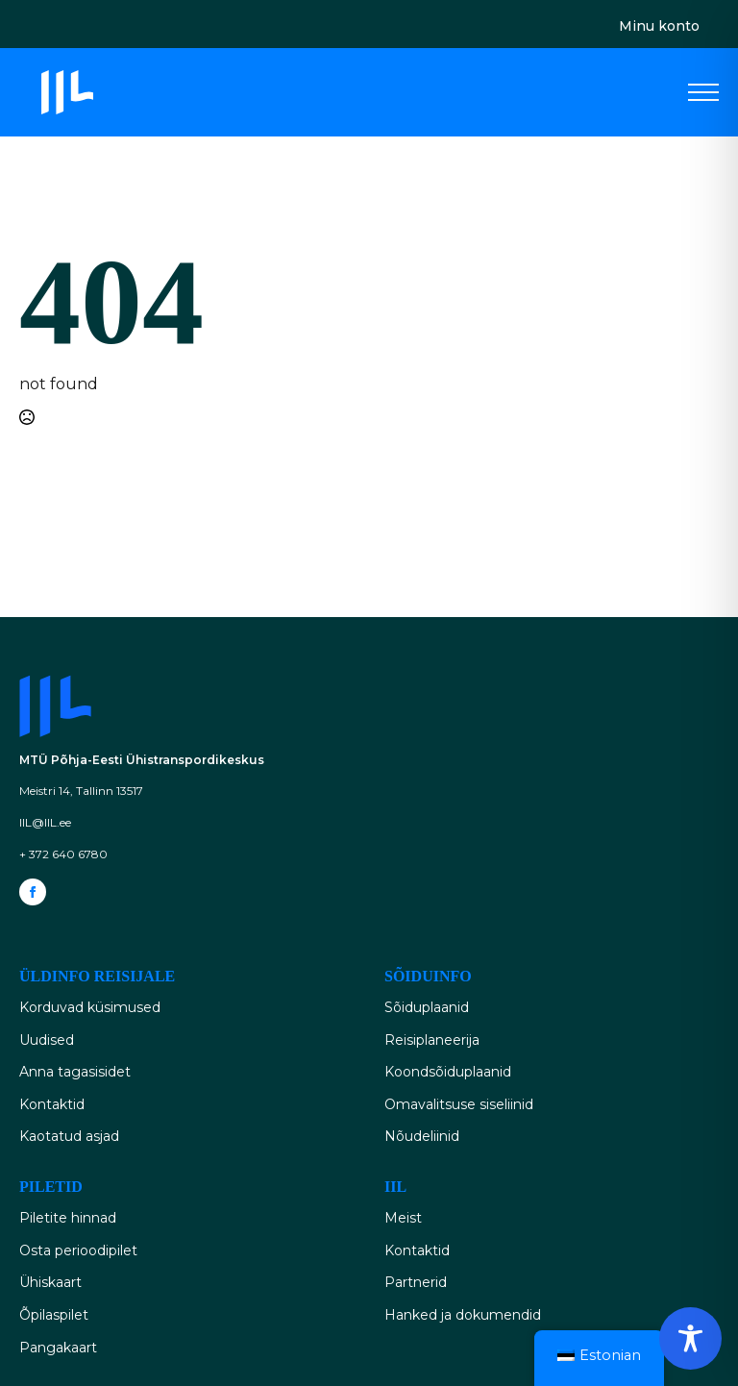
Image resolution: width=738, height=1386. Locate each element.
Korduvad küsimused (89, 1007)
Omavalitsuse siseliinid (458, 1104)
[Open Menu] (703, 92)
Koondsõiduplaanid (447, 1071)
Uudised (46, 1040)
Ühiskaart (50, 1282)
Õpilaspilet (53, 1315)
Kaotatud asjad (69, 1136)
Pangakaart (58, 1347)
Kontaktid (52, 1104)
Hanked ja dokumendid (462, 1315)
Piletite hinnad (67, 1217)
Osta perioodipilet (78, 1250)
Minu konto (659, 26)
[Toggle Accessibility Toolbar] (690, 1338)
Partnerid (415, 1282)
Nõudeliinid (421, 1136)
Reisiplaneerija (432, 1040)
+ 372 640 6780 (63, 854)
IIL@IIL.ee (45, 822)
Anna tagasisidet (75, 1071)
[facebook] (32, 892)
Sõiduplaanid (426, 1007)
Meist (403, 1217)
